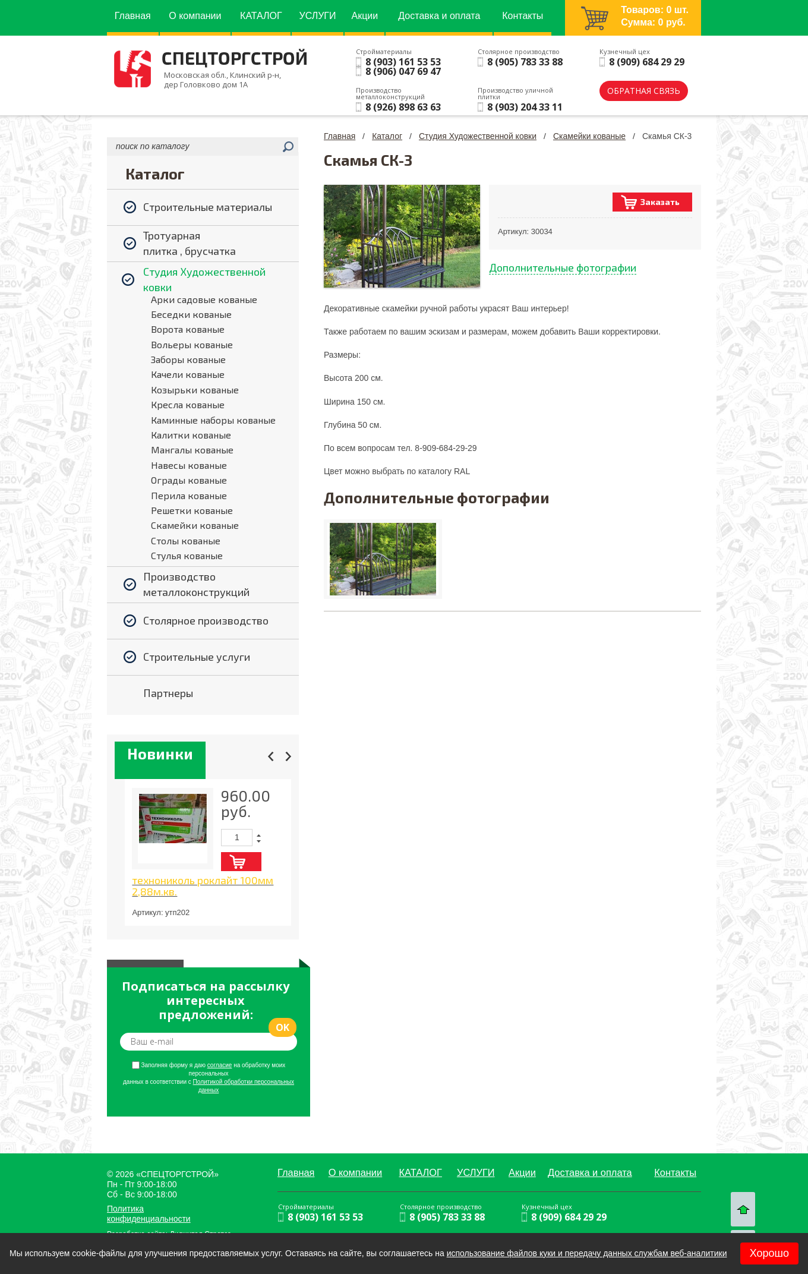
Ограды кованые (189, 479)
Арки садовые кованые (204, 299)
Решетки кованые (192, 510)
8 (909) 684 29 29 (646, 62)
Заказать (660, 202)
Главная (339, 136)
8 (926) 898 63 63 (403, 107)
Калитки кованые (191, 434)
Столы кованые (185, 540)
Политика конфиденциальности (149, 1213)
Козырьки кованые (195, 389)
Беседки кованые (191, 314)
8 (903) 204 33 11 (525, 107)
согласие (219, 1065)
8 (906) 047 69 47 (403, 71)
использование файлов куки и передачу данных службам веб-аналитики (587, 1253)
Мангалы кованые (192, 449)
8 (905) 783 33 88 (525, 62)
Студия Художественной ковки (477, 136)
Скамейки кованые (195, 525)
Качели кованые (188, 374)
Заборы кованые (188, 359)
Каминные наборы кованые (213, 419)
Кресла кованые (188, 404)
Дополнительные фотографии (562, 267)
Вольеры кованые (192, 344)
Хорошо (769, 1253)
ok (282, 1027)
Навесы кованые (189, 465)
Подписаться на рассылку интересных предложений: (205, 1000)
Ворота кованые (188, 329)
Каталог (387, 136)
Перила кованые (189, 495)
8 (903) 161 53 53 (403, 62)
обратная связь (643, 90)
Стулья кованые (187, 555)
